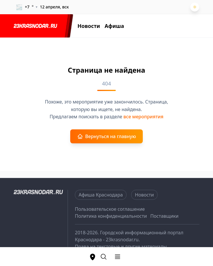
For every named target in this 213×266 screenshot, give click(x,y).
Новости (88, 25)
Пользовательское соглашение (110, 209)
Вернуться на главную (106, 136)
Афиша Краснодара (101, 195)
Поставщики (164, 216)
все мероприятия (143, 116)
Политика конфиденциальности (111, 216)
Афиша (114, 25)
